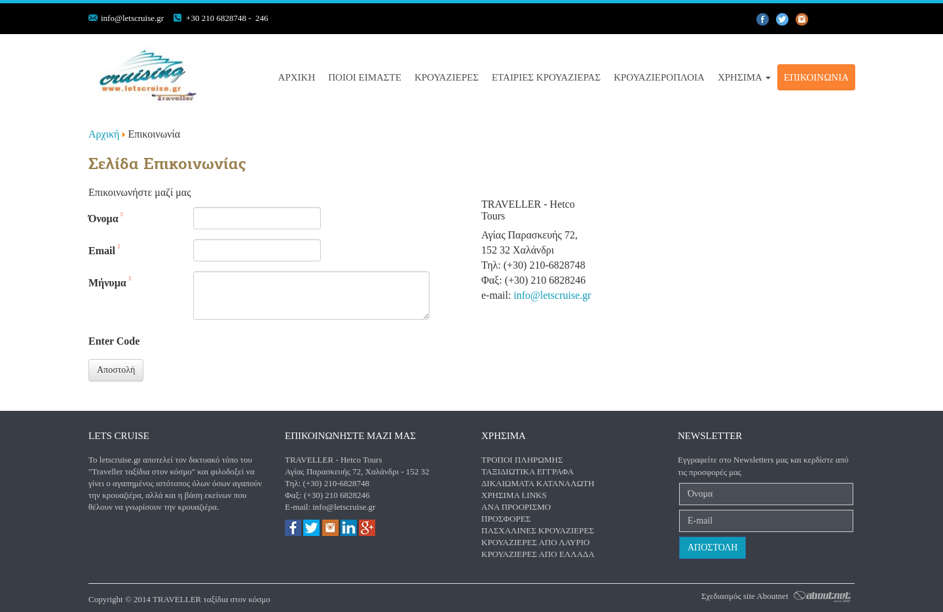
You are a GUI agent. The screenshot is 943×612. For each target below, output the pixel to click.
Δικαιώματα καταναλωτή (538, 483)
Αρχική (297, 77)
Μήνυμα (109, 282)
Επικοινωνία (816, 77)
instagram (821, 19)
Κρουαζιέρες (447, 77)
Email (104, 250)
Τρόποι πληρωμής (522, 460)
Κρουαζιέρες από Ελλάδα (538, 554)
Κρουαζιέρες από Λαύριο (535, 542)
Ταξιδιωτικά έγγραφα (527, 471)
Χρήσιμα (744, 77)
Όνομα (105, 218)
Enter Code (113, 341)
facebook (762, 19)
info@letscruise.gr (132, 18)
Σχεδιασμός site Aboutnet (744, 596)
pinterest (802, 19)
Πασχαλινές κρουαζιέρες (537, 530)
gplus (841, 19)
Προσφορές (505, 519)
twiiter (782, 19)
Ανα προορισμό (516, 507)
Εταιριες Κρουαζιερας (546, 77)
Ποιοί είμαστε (364, 77)
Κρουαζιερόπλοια (659, 77)
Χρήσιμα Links (514, 495)
